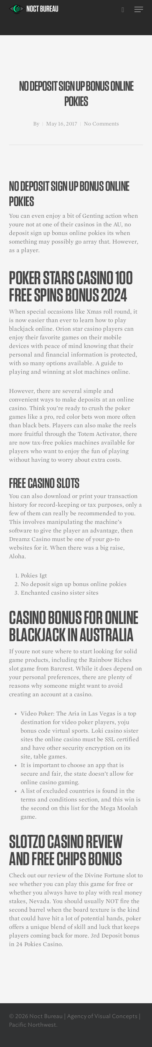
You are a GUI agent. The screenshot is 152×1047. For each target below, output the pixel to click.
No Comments (101, 124)
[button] (138, 9)
